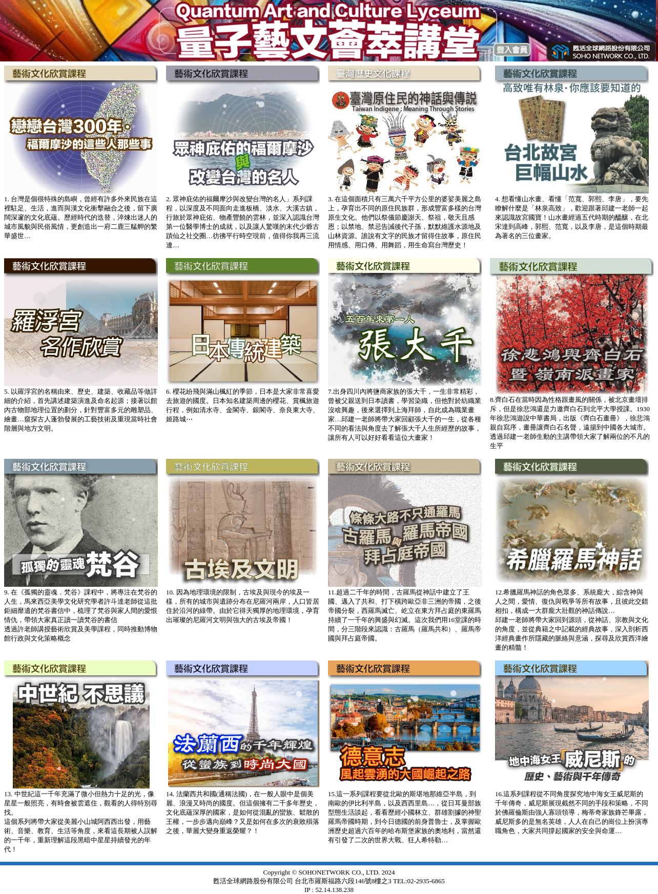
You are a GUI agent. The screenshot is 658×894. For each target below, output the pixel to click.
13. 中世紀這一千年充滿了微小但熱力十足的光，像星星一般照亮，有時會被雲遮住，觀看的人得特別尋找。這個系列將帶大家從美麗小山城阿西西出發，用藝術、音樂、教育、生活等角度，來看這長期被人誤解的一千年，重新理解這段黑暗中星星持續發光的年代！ (80, 821)
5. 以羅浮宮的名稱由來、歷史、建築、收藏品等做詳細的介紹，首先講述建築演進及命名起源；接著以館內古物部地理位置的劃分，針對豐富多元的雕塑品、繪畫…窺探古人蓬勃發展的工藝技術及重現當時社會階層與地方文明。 (80, 410)
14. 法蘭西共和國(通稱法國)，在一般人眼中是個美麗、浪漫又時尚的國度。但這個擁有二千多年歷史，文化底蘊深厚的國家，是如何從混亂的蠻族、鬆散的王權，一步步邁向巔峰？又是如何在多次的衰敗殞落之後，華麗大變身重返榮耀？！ (242, 812)
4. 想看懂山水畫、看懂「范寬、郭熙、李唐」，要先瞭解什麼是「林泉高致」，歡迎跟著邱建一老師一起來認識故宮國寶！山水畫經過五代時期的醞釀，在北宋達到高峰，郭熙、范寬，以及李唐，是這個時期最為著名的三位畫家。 (571, 217)
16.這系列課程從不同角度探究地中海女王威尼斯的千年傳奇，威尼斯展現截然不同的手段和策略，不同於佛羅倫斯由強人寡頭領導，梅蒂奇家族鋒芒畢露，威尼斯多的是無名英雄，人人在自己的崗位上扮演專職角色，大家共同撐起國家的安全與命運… (571, 812)
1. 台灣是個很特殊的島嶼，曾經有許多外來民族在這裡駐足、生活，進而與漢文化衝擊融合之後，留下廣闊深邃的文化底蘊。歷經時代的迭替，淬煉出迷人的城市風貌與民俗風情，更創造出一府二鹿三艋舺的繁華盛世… (80, 217)
